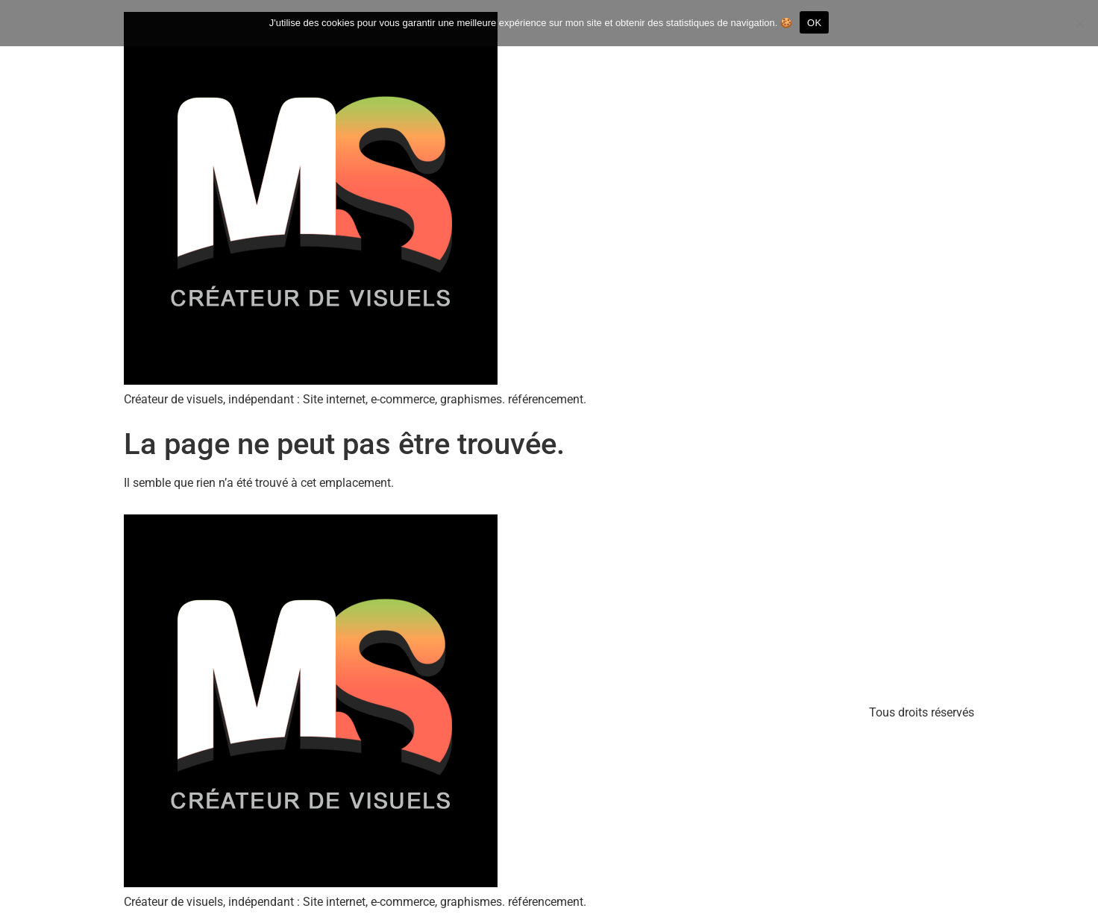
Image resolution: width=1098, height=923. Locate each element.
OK (814, 22)
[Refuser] (1079, 23)
